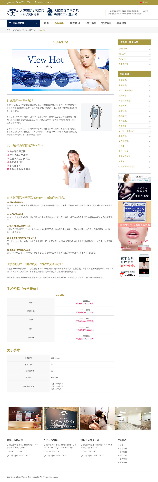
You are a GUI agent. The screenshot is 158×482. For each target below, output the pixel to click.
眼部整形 (122, 80)
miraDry (122, 54)
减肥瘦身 (122, 116)
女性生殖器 (123, 141)
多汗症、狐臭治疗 (126, 131)
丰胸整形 (122, 136)
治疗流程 (91, 23)
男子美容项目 (124, 156)
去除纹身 (122, 126)
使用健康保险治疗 (126, 166)
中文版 (145, 2)
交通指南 (106, 23)
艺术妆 (121, 161)
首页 (46, 23)
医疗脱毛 (122, 121)
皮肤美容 (122, 106)
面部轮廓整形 (124, 100)
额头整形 (122, 95)
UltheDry (122, 49)
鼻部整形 (122, 85)
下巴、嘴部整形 (125, 90)
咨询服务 (121, 23)
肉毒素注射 (123, 64)
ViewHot (122, 59)
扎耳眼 (121, 146)
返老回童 (122, 111)
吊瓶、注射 (123, 151)
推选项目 (75, 23)
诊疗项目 (59, 23)
